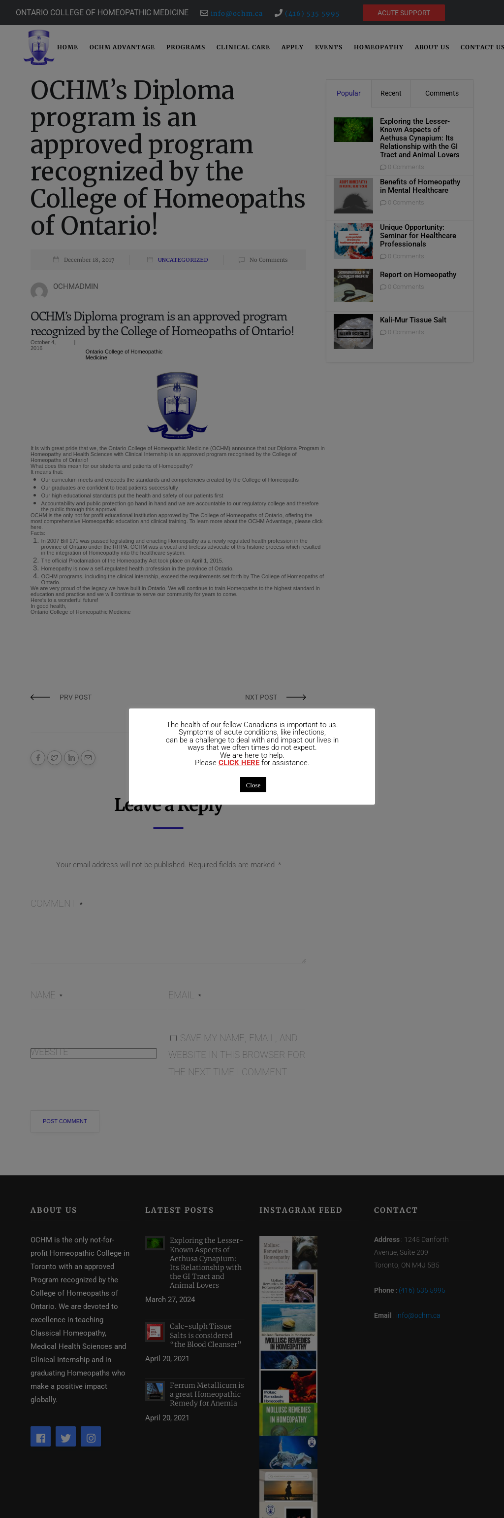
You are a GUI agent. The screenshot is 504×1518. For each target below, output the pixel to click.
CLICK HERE (239, 763)
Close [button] (253, 784)
